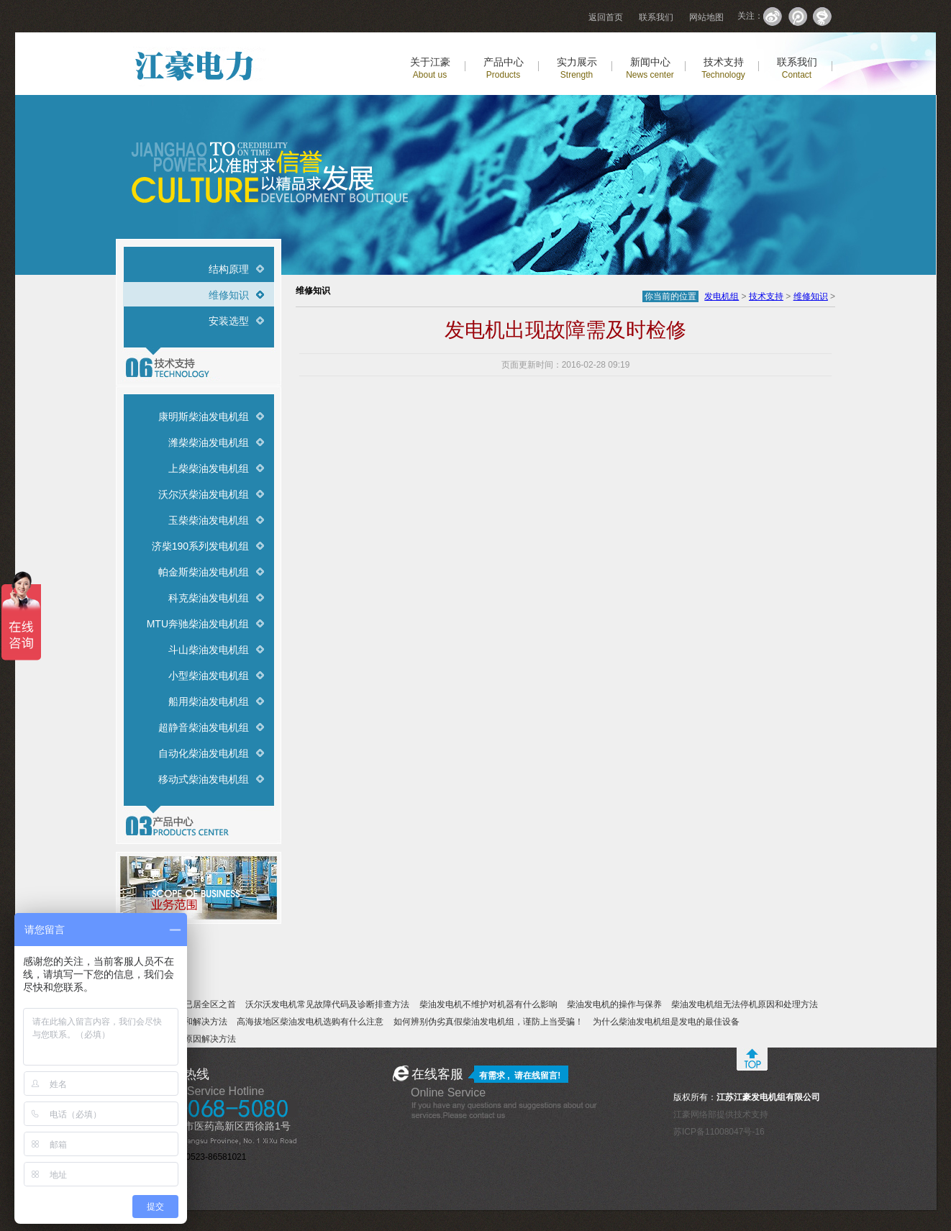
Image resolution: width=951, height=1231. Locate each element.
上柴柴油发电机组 (208, 468)
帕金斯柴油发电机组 (203, 572)
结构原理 (229, 269)
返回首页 (605, 17)
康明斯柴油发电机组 (203, 416)
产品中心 (503, 68)
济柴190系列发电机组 (200, 546)
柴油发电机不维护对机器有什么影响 (488, 1004)
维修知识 (229, 295)
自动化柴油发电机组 (203, 753)
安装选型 (229, 321)
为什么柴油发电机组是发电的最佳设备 (666, 1022)
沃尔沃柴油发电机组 (203, 494)
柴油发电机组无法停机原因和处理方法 (744, 1004)
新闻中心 (650, 68)
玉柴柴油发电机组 (208, 520)
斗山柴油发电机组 (208, 649)
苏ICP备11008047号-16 (719, 1132)
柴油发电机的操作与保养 (614, 1004)
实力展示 (577, 68)
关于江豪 (430, 68)
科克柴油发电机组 (208, 598)
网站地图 (706, 17)
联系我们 (656, 17)
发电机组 (721, 296)
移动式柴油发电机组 (203, 779)
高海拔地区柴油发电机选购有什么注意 (310, 1022)
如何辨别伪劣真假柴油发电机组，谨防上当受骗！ (488, 1022)
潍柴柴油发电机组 (208, 442)
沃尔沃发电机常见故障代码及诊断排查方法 (327, 1004)
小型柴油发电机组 (208, 675)
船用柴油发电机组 (208, 701)
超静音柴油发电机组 (203, 727)
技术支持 (723, 68)
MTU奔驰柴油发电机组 (198, 624)
